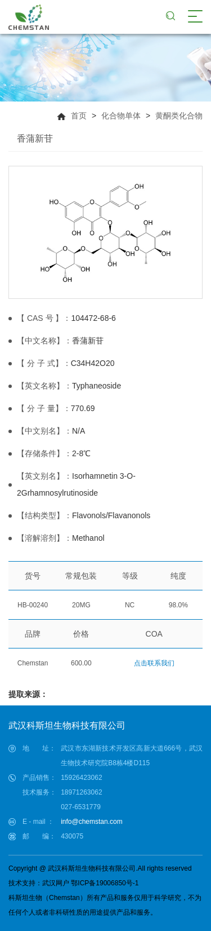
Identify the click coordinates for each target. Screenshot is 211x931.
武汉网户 (55, 883)
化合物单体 (121, 115)
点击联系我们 (154, 663)
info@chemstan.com (92, 822)
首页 (79, 115)
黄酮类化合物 (179, 115)
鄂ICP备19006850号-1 (104, 883)
